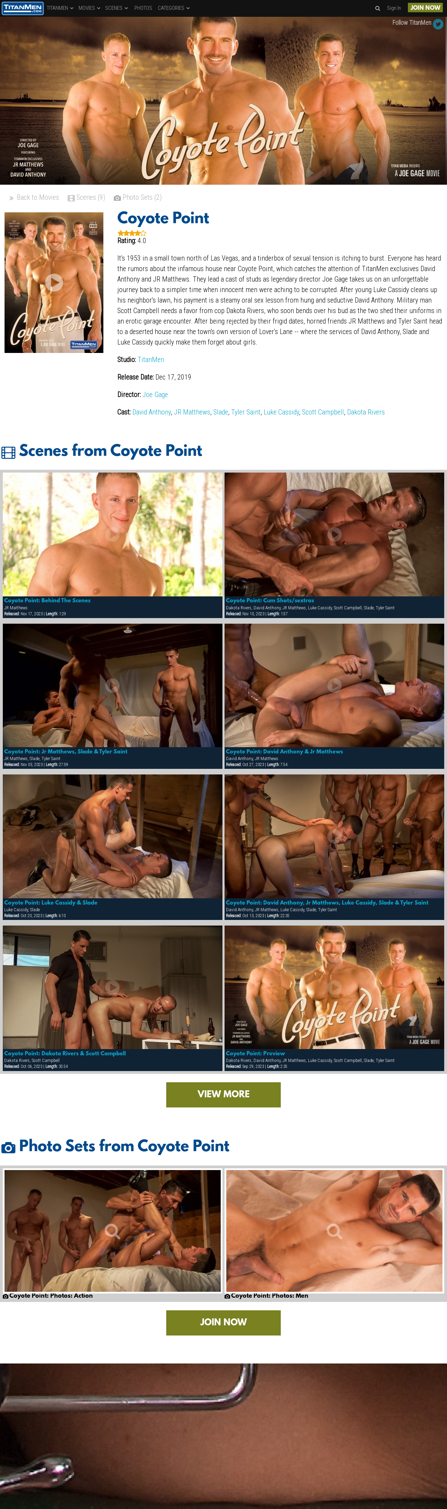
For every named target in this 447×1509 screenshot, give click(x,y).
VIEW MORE (224, 1095)
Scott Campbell (323, 412)
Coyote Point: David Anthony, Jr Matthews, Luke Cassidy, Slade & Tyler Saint (327, 903)
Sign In (394, 8)
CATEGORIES (174, 8)
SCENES (117, 8)
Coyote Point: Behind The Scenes (47, 601)
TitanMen (151, 359)
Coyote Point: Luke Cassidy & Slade (50, 903)
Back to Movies (33, 198)
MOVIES (90, 8)
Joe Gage (155, 394)
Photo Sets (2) (138, 198)
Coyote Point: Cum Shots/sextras (270, 601)
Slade (220, 412)
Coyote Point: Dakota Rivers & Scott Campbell (65, 1054)
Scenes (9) (86, 198)
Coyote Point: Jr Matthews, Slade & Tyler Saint (65, 752)
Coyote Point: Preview (255, 1054)
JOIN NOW (425, 8)
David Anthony (151, 412)
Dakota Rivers (366, 412)
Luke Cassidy (281, 412)
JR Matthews (192, 412)
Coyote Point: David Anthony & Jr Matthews (284, 752)
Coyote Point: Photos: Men (266, 1296)
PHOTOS (143, 8)
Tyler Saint (246, 412)
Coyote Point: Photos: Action (48, 1296)
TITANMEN (60, 8)
